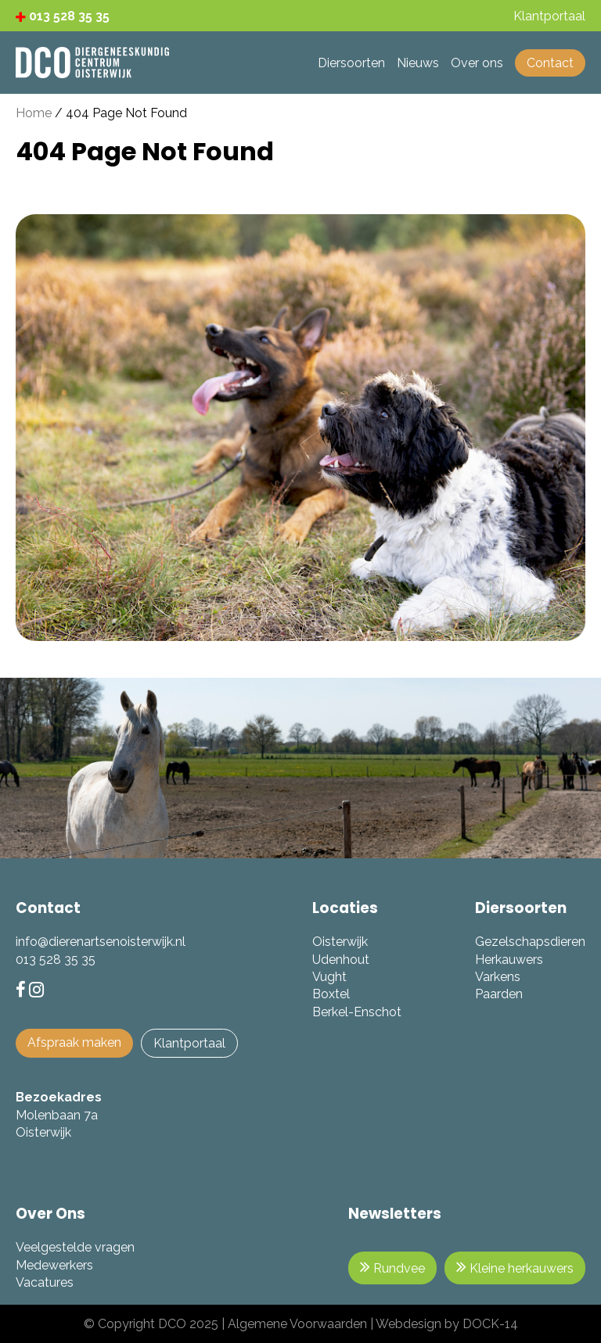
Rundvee (392, 1267)
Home (34, 113)
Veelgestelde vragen (75, 1247)
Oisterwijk (340, 941)
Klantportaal (189, 1043)
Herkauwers (509, 959)
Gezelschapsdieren (530, 941)
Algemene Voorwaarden (297, 1323)
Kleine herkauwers (515, 1267)
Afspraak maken (74, 1042)
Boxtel (331, 994)
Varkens (497, 976)
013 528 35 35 (63, 16)
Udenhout (340, 959)
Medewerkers (54, 1265)
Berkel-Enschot (356, 1012)
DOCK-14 (490, 1323)
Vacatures (45, 1282)
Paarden (499, 994)
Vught (329, 976)
